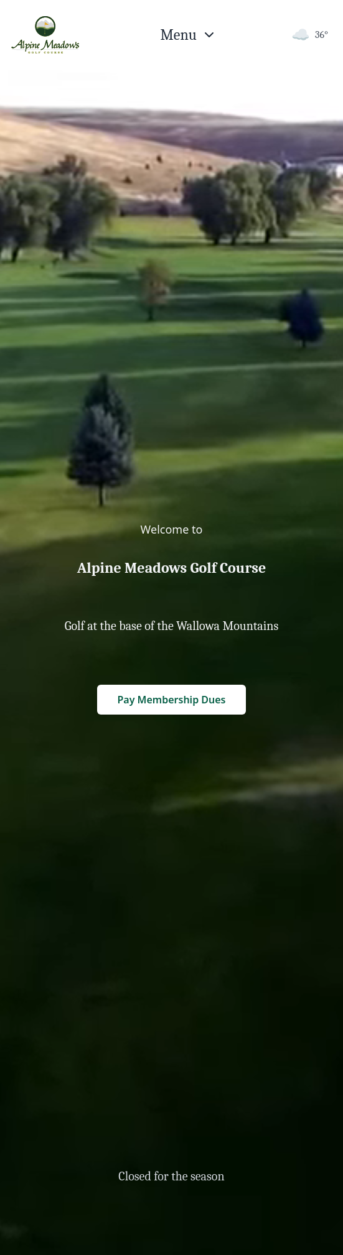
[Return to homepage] (45, 35)
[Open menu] (189, 35)
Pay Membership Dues (171, 699)
